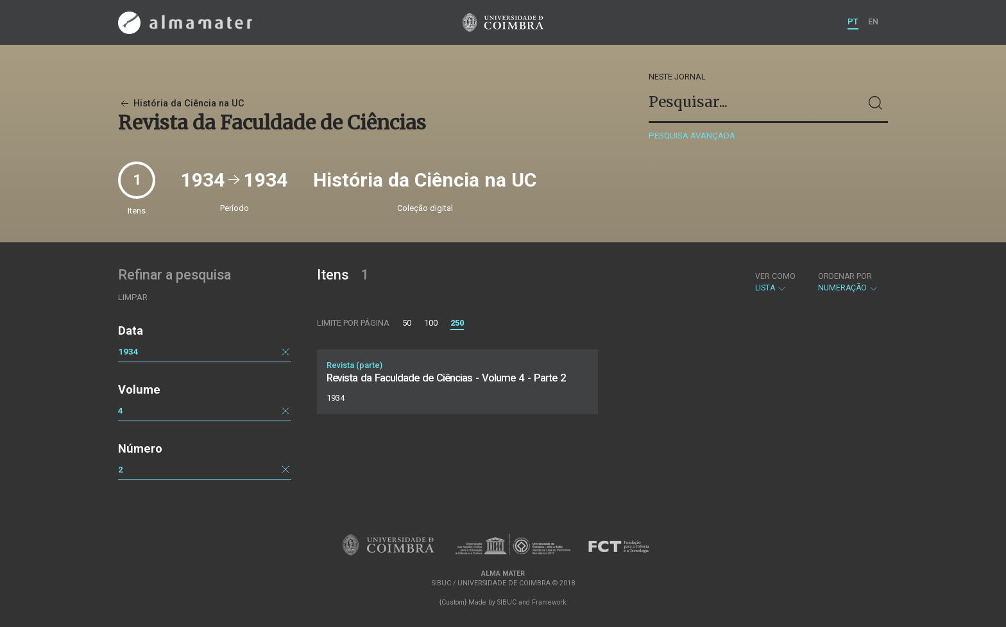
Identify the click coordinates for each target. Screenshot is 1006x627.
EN (873, 21)
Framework (549, 602)
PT (853, 21)
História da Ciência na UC (181, 103)
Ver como (775, 276)
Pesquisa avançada (692, 135)
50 (406, 323)
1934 (128, 351)
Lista (775, 282)
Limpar (133, 297)
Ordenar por (845, 276)
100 (431, 323)
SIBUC (506, 602)
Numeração (848, 282)
